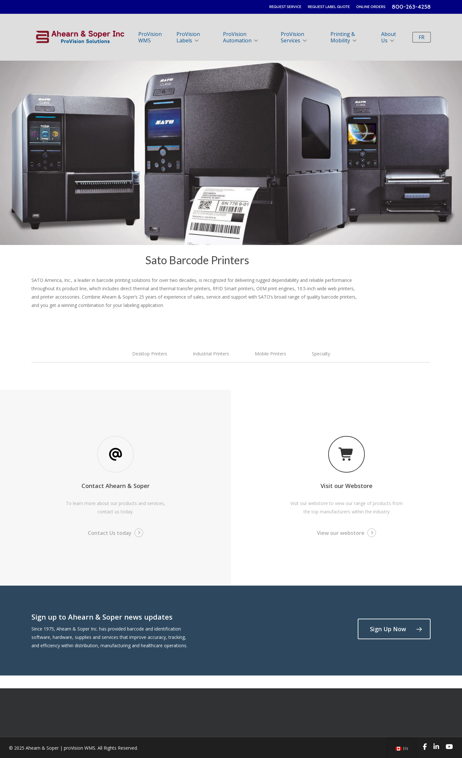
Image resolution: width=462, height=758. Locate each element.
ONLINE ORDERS (370, 6)
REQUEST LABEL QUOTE (329, 6)
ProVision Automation (240, 37)
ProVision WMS (150, 37)
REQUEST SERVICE (285, 6)
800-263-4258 (411, 6)
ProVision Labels (188, 37)
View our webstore (340, 532)
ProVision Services (293, 37)
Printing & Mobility (343, 37)
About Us (388, 37)
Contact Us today (110, 532)
